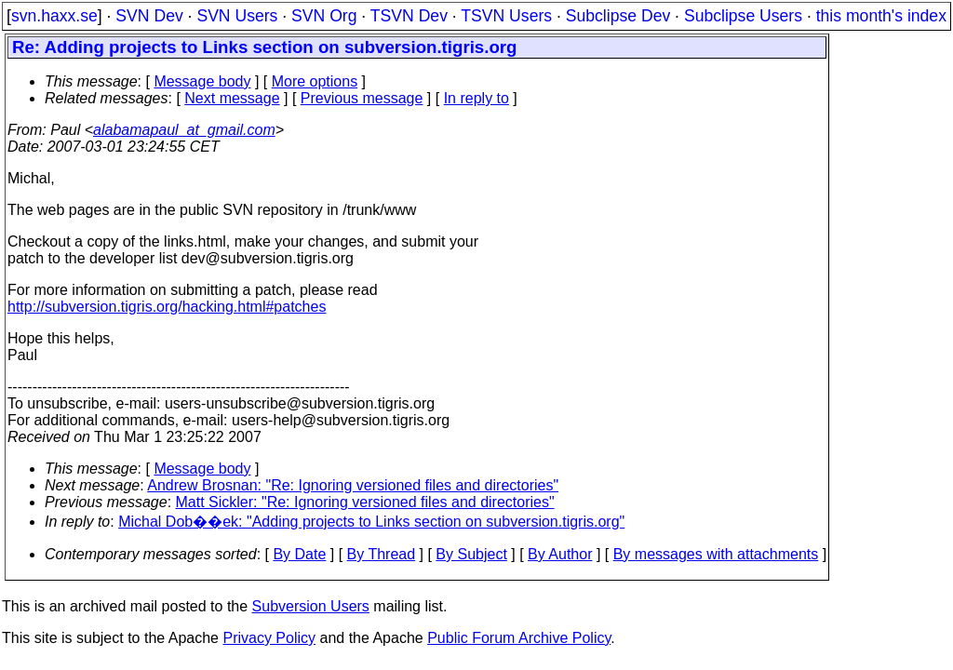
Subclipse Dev (618, 16)
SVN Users (236, 16)
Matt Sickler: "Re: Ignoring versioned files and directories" (365, 502)
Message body (202, 81)
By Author (560, 554)
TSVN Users (506, 16)
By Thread (381, 554)
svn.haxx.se (54, 16)
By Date (299, 554)
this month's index (881, 16)
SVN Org (323, 16)
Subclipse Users (743, 16)
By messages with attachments (716, 554)
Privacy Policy (268, 638)
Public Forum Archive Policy (519, 638)
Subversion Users (310, 606)
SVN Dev (148, 16)
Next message (231, 98)
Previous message (362, 98)
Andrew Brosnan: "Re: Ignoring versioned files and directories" (352, 485)
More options (315, 81)
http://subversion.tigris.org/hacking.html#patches (166, 307)
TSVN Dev (409, 16)
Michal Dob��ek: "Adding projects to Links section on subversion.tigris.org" (371, 521)
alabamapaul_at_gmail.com (184, 130)
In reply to (476, 98)
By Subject (471, 554)
